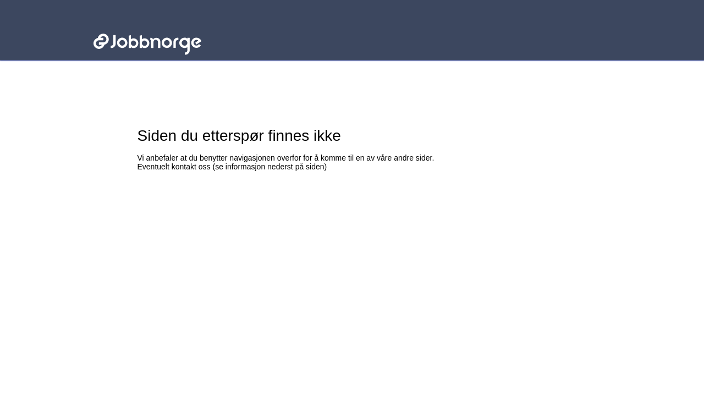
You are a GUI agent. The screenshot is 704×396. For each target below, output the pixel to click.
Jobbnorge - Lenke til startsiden (147, 26)
